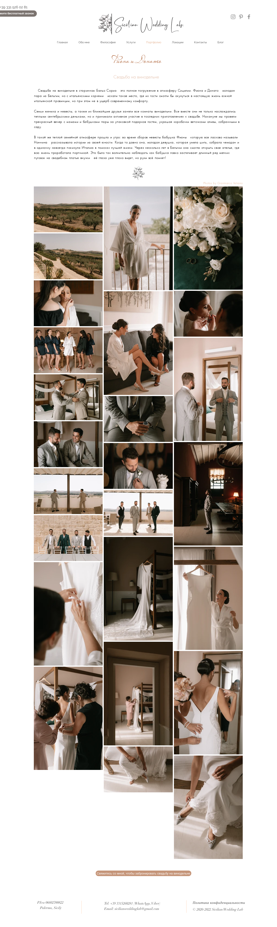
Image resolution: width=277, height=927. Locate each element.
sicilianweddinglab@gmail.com (137, 909)
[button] (143, 873)
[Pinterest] (241, 17)
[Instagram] (233, 17)
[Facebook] (249, 17)
